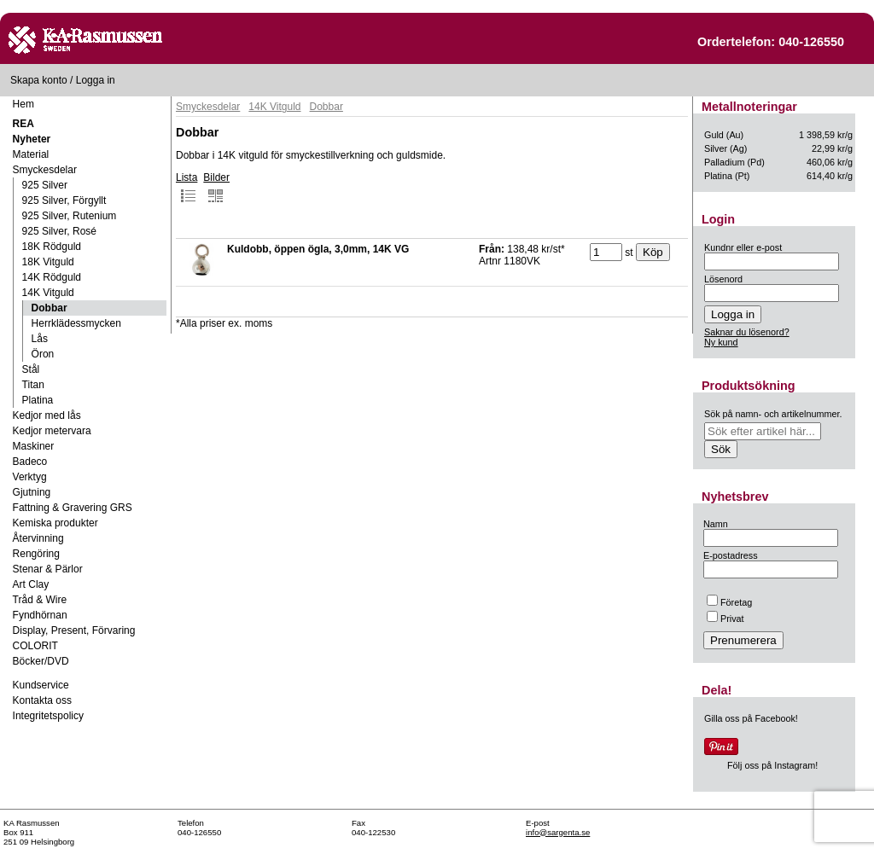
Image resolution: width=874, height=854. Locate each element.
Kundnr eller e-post (743, 247)
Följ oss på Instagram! (772, 765)
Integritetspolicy (48, 716)
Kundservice (41, 685)
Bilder (216, 187)
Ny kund (721, 342)
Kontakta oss (42, 700)
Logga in (95, 80)
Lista (186, 187)
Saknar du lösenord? (747, 332)
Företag (729, 602)
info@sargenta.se (558, 832)
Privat (725, 618)
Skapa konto (38, 80)
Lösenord (723, 279)
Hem (23, 104)
